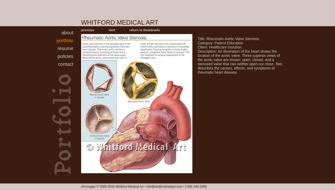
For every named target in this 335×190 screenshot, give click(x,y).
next (112, 30)
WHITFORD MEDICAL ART (119, 22)
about (67, 32)
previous (87, 30)
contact (65, 64)
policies (65, 56)
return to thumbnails (145, 30)
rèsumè (65, 48)
